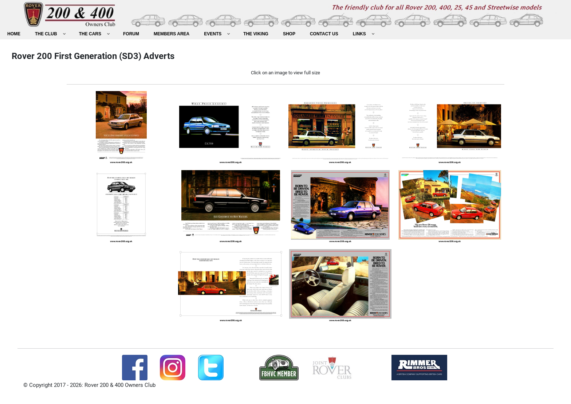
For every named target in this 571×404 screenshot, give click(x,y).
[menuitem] (14, 33)
